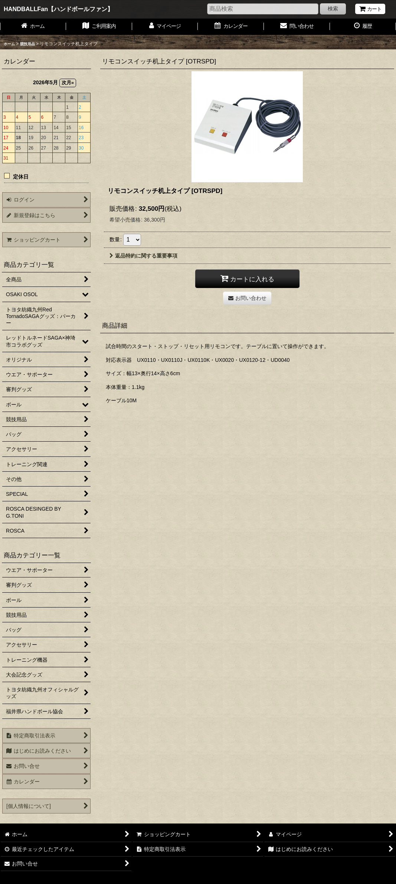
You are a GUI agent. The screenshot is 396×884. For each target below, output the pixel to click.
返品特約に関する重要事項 (143, 256)
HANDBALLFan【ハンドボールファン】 (58, 9)
